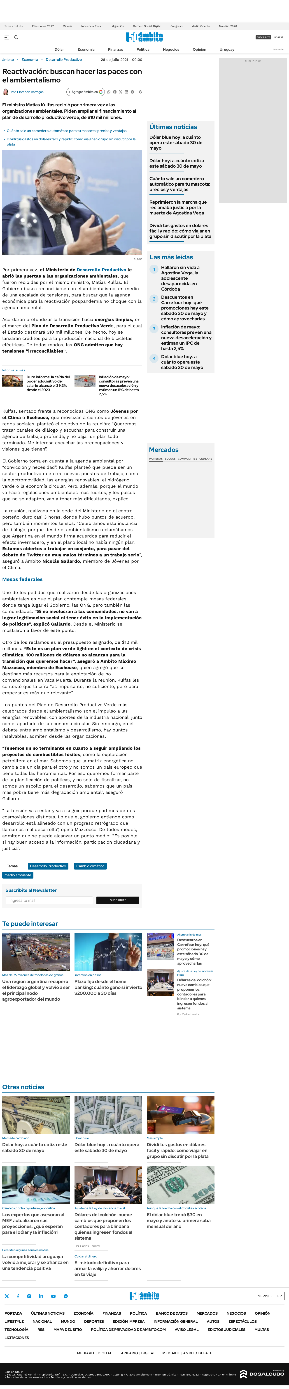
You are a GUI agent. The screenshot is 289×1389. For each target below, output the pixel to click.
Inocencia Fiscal (92, 26)
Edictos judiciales (226, 1329)
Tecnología (16, 1329)
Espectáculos (242, 1321)
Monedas (156, 458)
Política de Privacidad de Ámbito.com (128, 1329)
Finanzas (115, 49)
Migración (118, 26)
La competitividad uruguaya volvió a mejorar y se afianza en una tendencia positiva (35, 1262)
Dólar (59, 49)
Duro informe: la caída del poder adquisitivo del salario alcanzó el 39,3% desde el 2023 (48, 383)
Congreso (176, 26)
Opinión (199, 49)
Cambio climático (90, 866)
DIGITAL (94, 1353)
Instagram (29, 1296)
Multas (261, 1329)
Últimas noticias (48, 1313)
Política (143, 49)
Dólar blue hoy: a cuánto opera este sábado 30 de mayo (176, 142)
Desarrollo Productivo (64, 59)
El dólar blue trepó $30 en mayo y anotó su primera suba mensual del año (179, 1220)
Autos (213, 1321)
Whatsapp (66, 1296)
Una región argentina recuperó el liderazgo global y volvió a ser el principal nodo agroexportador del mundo (36, 990)
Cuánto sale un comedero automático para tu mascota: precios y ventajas (66, 130)
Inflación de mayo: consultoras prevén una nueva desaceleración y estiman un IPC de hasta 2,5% (119, 386)
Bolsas (170, 458)
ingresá (278, 37)
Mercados (207, 1313)
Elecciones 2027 (43, 26)
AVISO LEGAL (187, 1329)
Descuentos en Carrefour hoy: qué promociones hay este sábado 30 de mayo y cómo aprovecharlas (185, 308)
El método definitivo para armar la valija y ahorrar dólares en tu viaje (108, 1268)
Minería (67, 26)
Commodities (187, 458)
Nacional (42, 1321)
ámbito (8, 59)
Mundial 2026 (228, 26)
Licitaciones (17, 1337)
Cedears (205, 458)
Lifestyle (14, 1321)
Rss (40, 1329)
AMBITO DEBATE (187, 1353)
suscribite (263, 37)
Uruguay (227, 49)
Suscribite (118, 900)
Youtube (53, 1296)
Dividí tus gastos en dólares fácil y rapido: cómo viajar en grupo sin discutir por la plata (180, 231)
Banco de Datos (172, 1313)
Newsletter (278, 49)
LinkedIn (41, 1296)
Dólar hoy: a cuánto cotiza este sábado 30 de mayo (176, 163)
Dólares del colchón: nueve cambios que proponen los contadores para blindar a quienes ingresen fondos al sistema (194, 994)
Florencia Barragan (30, 92)
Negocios (171, 49)
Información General (176, 1321)
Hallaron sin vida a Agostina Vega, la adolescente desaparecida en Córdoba (180, 278)
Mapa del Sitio (68, 1329)
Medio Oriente (200, 26)
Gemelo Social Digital (147, 26)
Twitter (7, 1296)
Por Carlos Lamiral (188, 1014)
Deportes (94, 1321)
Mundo (68, 1321)
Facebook (18, 1296)
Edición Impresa (129, 1321)
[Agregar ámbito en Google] (85, 92)
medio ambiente (18, 875)
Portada (13, 1313)
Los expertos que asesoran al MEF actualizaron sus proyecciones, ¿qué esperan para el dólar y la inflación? (33, 1223)
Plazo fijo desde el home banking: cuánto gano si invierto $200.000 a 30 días (108, 987)
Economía (86, 49)
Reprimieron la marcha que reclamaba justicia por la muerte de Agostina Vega (178, 207)
